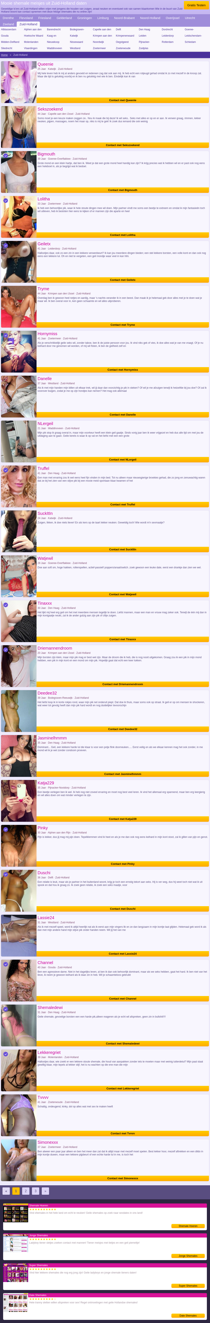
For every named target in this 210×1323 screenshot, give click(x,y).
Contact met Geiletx (122, 279)
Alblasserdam (8, 29)
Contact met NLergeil (123, 459)
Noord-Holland (150, 18)
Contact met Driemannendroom (122, 684)
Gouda (5, 35)
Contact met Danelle (123, 414)
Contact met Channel (122, 998)
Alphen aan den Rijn (33, 30)
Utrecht (190, 18)
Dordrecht (167, 29)
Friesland (44, 18)
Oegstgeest (122, 42)
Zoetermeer (99, 48)
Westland (75, 48)
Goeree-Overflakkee (191, 30)
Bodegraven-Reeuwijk (77, 30)
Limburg (103, 18)
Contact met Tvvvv (123, 1133)
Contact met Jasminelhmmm (122, 774)
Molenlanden (31, 42)
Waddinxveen (54, 48)
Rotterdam (167, 42)
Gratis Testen (196, 5)
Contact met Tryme (122, 324)
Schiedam (190, 42)
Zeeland (8, 24)
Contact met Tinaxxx (123, 639)
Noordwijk (98, 42)
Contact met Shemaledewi (122, 1043)
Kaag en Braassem (52, 36)
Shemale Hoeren (188, 1226)
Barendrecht (54, 29)
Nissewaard (76, 42)
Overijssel (173, 18)
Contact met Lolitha (122, 235)
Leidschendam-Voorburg (193, 36)
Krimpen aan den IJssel (102, 36)
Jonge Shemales (188, 1255)
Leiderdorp (168, 35)
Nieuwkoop (53, 42)
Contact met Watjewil (122, 594)
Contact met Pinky (122, 863)
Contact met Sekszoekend (122, 145)
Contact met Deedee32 (122, 729)
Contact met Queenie (122, 100)
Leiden (142, 35)
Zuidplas (143, 48)
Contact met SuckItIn (122, 549)
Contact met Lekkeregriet (122, 1088)
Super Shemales (188, 1285)
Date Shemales (188, 1315)
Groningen (84, 18)
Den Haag (144, 29)
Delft (118, 29)
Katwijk (74, 35)
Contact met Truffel (122, 504)
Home (4, 54)
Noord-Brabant (124, 18)
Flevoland (26, 18)
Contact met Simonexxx (122, 1178)
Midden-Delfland (10, 42)
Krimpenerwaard (125, 35)
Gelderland (64, 18)
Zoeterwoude (123, 48)
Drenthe (8, 18)
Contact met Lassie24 (123, 953)
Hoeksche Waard (33, 35)
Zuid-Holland (28, 24)
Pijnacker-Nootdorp (144, 43)
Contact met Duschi (122, 908)
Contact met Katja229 (123, 819)
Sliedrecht (6, 48)
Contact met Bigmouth (122, 190)
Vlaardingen (30, 48)
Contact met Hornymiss (123, 369)
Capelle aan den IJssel (102, 30)
